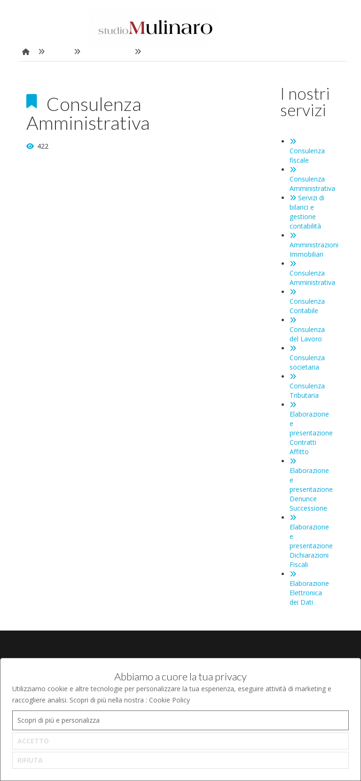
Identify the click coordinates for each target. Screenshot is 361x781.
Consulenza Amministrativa (312, 179)
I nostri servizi (107, 51)
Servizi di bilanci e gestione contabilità (307, 211)
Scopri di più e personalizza (58, 720)
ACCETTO (33, 740)
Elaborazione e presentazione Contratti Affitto (311, 429)
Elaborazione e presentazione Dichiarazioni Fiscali (311, 541)
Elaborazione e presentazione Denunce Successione (311, 485)
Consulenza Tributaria (307, 386)
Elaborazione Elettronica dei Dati (309, 589)
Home (59, 51)
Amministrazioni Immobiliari (314, 245)
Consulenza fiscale (307, 151)
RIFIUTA (30, 760)
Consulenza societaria (307, 358)
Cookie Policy (169, 699)
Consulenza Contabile (307, 302)
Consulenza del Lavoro (307, 330)
